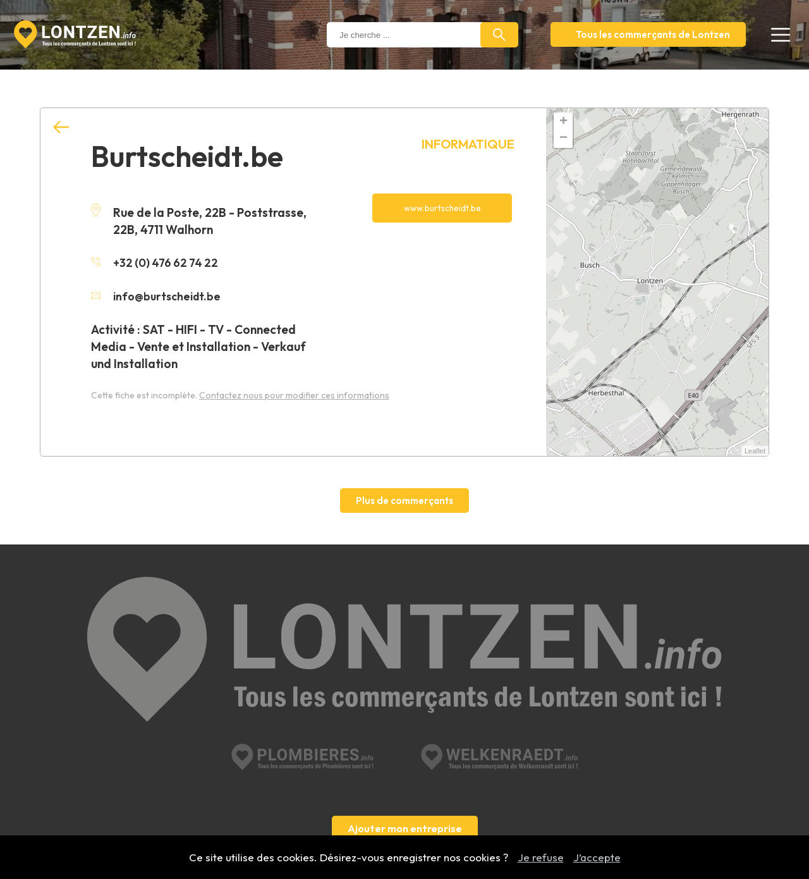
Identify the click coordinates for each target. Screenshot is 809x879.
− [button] (563, 138)
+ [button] (563, 122)
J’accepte (597, 857)
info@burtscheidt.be (158, 295)
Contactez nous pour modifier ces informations (294, 394)
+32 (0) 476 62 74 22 (157, 262)
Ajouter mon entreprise (405, 728)
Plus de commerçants (404, 501)
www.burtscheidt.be (442, 208)
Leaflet (755, 451)
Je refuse (541, 857)
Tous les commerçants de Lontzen (653, 34)
